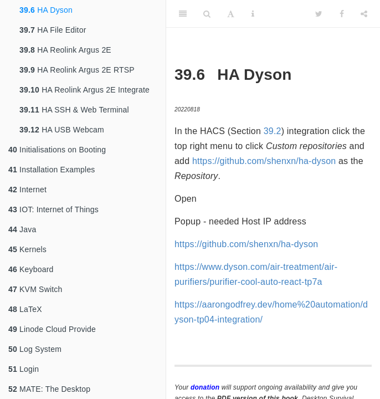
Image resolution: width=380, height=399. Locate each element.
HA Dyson (46, 10)
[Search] (207, 14)
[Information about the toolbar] (253, 14)
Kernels (27, 249)
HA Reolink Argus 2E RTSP (77, 69)
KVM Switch (35, 289)
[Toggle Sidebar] (183, 14)
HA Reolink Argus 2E (65, 49)
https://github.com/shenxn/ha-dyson (264, 161)
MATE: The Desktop (49, 389)
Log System (34, 349)
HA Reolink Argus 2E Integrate (84, 89)
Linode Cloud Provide (52, 329)
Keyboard (31, 269)
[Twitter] (319, 14)
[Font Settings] (231, 14)
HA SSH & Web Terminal (74, 109)
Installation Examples (51, 169)
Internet (27, 189)
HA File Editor (52, 29)
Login (23, 369)
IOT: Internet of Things (53, 209)
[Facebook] (341, 14)
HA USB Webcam (61, 129)
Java (22, 229)
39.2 (272, 131)
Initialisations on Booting (57, 149)
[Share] (364, 14)
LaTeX (25, 309)
